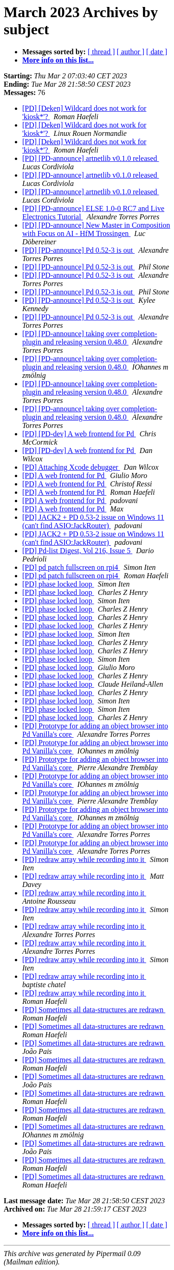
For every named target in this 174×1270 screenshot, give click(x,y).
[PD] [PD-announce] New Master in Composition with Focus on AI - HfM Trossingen (96, 229)
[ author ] (131, 52)
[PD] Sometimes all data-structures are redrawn (93, 1010)
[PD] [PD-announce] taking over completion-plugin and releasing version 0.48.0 (89, 338)
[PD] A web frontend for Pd (64, 475)
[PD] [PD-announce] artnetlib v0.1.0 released (90, 158)
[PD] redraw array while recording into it (84, 859)
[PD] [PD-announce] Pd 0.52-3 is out (78, 250)
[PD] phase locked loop (58, 584)
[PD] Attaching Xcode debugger (71, 467)
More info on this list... (58, 60)
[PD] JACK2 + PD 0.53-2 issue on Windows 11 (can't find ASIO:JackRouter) (93, 521)
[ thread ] (101, 52)
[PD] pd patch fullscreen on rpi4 (71, 567)
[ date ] (156, 52)
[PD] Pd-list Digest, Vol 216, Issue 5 (77, 551)
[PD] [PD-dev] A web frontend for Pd (79, 434)
